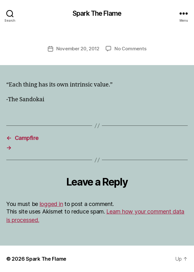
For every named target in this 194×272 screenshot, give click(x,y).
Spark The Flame (97, 13)
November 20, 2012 (78, 49)
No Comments (130, 49)
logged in (51, 204)
